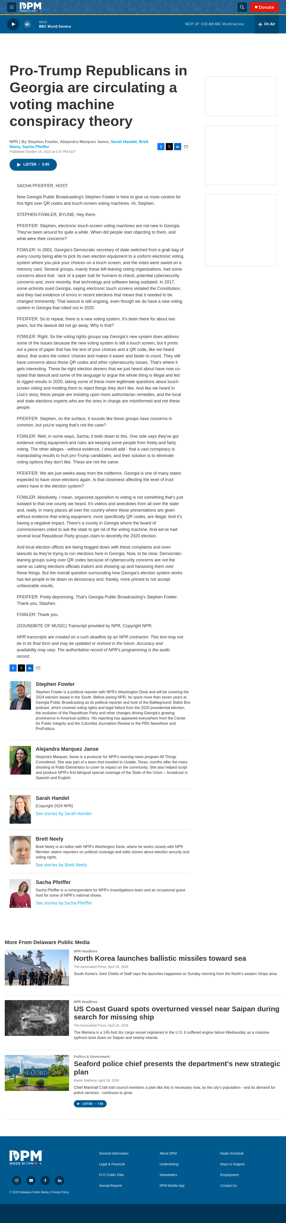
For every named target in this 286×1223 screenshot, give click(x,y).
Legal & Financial (112, 1164)
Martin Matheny (85, 1080)
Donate (266, 7)
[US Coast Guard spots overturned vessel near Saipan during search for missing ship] (37, 1018)
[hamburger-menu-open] (11, 7)
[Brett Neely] (20, 850)
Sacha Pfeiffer (35, 146)
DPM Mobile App (172, 1185)
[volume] (27, 24)
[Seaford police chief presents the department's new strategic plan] (37, 1073)
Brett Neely (49, 839)
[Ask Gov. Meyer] (240, 230)
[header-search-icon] (242, 7)
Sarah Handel (124, 141)
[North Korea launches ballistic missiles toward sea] (37, 967)
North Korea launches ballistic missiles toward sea (160, 958)
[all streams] (267, 24)
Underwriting (169, 1164)
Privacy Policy (60, 1192)
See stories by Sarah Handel (63, 813)
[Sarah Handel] (20, 809)
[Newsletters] (240, 96)
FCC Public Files (111, 1175)
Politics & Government (92, 1057)
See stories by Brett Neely (61, 865)
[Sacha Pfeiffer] (20, 893)
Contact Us (228, 1185)
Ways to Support (232, 1164)
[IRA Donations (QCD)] (240, 155)
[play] (13, 24)
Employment (229, 1175)
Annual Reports (110, 1185)
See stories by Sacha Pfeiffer (64, 903)
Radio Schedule (232, 1153)
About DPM (168, 1153)
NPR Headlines (86, 951)
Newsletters (168, 1175)
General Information (114, 1153)
